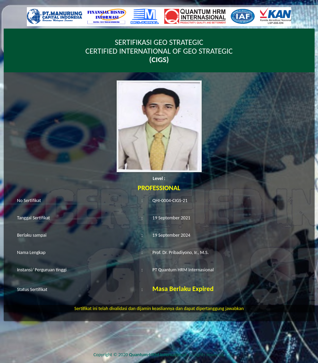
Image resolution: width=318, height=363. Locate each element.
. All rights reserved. (176, 355)
